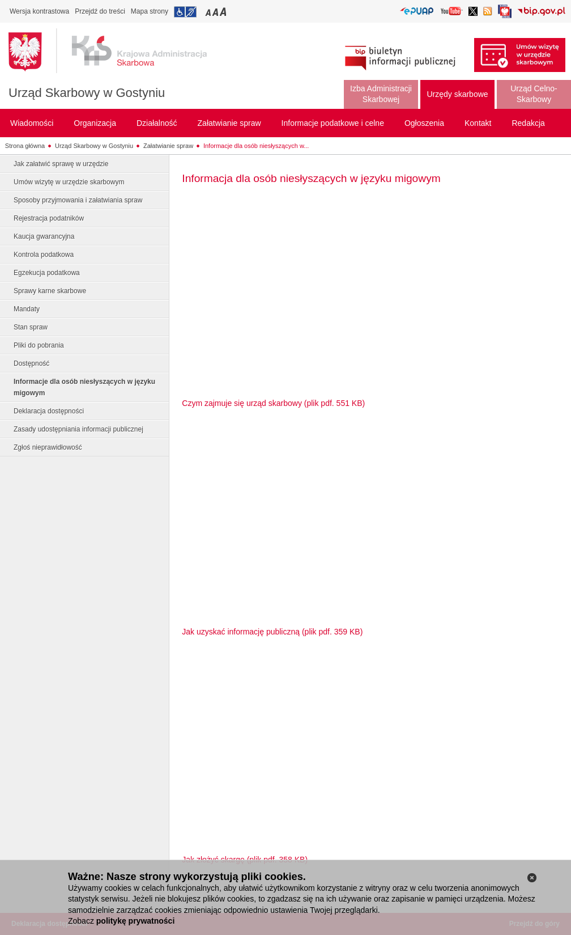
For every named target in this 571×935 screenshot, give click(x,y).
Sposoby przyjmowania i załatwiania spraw (78, 200)
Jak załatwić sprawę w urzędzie (61, 164)
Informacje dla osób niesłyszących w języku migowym (84, 387)
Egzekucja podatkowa (47, 273)
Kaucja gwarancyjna (44, 236)
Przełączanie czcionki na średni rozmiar (216, 11)
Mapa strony (149, 11)
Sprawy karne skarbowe (50, 291)
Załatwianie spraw (168, 145)
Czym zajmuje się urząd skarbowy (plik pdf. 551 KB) (273, 403)
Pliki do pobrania (39, 345)
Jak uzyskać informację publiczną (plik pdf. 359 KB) (272, 631)
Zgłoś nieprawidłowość (48, 447)
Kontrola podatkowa (44, 255)
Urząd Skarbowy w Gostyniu (86, 92)
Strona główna (25, 145)
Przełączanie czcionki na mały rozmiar (209, 11)
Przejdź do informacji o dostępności (185, 12)
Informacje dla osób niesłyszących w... (256, 145)
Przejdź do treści (100, 11)
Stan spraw (31, 327)
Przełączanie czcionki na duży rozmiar (224, 11)
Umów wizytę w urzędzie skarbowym (69, 182)
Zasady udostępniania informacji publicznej (78, 429)
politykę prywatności (135, 920)
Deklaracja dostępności (49, 411)
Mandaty (27, 309)
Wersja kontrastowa (39, 11)
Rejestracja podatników (49, 218)
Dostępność (31, 363)
